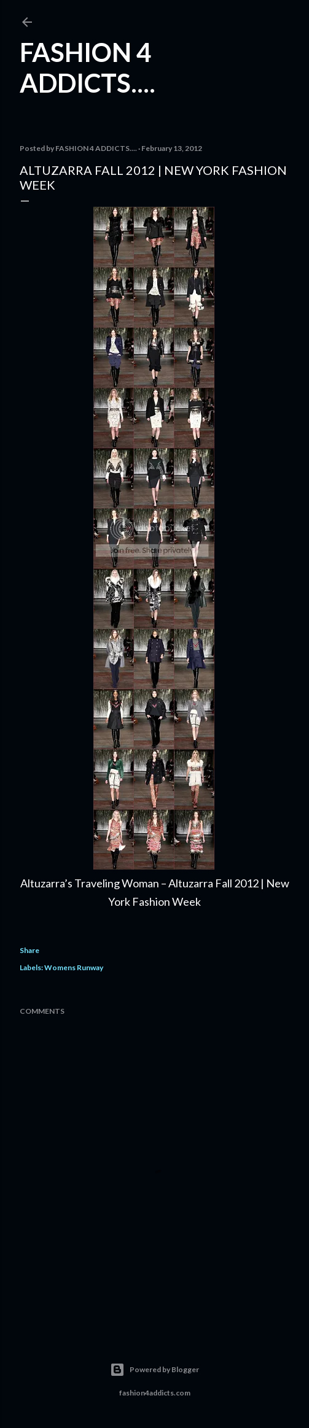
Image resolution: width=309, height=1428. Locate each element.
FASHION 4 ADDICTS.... (87, 67)
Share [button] (29, 950)
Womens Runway (73, 967)
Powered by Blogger (154, 1369)
